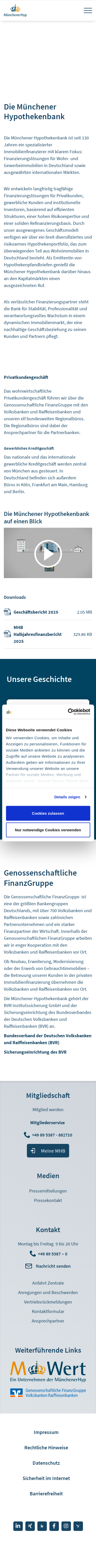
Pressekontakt (48, 1200)
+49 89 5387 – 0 (52, 1254)
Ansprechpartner (48, 1321)
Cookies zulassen (48, 813)
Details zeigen (67, 797)
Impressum (46, 1432)
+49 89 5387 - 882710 (52, 1135)
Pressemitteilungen (48, 1191)
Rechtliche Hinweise (46, 1447)
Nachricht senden (53, 1266)
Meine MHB (53, 1150)
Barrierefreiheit (46, 1493)
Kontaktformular (48, 1311)
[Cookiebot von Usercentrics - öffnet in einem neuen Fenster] (68, 712)
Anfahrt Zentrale (48, 1283)
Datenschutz (46, 1463)
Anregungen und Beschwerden (48, 1292)
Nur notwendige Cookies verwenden (48, 830)
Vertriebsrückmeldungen (48, 1302)
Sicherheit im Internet (46, 1478)
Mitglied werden (48, 1109)
